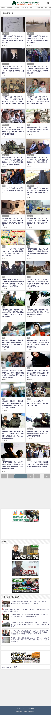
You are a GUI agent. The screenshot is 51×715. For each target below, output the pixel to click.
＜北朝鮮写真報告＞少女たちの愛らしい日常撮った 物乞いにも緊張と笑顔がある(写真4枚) (37, 129)
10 (47, 476)
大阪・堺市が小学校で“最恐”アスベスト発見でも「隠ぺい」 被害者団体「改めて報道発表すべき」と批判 (29, 602)
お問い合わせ (30, 708)
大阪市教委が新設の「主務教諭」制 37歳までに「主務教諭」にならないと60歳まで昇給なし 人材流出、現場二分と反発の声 (30, 624)
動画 (46, 7)
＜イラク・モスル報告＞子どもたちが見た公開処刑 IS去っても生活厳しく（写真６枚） (37, 403)
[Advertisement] (25, 493)
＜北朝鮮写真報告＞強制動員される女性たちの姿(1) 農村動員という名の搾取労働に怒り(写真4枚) (38, 312)
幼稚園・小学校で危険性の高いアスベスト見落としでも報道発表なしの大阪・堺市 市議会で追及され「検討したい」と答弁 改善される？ (30, 639)
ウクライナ (23, 7)
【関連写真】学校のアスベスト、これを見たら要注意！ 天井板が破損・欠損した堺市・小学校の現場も (25, 610)
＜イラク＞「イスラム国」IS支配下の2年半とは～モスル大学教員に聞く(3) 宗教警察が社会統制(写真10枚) (38, 464)
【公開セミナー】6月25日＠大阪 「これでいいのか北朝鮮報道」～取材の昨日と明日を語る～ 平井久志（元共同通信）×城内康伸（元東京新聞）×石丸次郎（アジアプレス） (29, 632)
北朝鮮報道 (9, 7)
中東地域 (29, 7)
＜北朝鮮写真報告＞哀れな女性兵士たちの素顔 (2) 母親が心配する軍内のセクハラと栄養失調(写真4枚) (29, 615)
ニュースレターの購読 (9, 667)
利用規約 (19, 708)
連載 (42, 7)
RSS (24, 708)
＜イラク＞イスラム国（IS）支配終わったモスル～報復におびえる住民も (12, 190)
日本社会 (3, 7)
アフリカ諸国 (36, 7)
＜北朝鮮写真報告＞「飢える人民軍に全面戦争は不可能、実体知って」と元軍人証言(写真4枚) (37, 434)
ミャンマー (16, 7)
